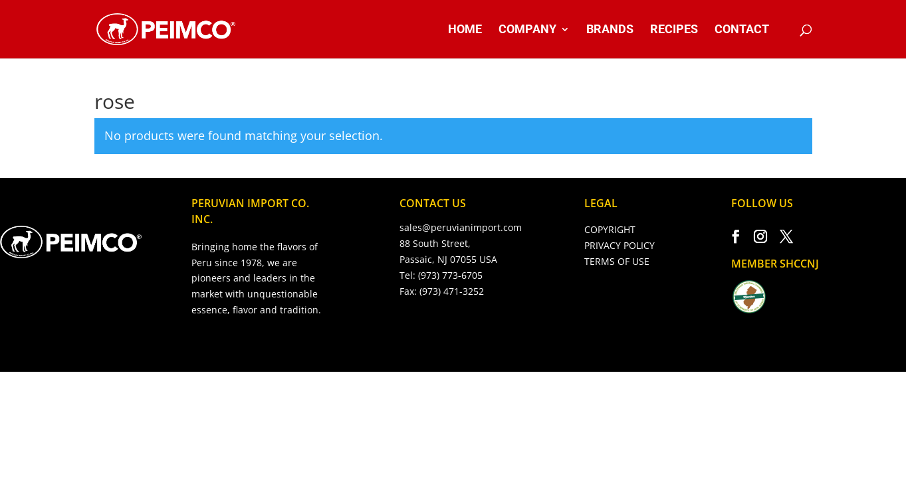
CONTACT (742, 30)
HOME (465, 30)
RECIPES (674, 30)
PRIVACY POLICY (619, 245)
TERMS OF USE (616, 261)
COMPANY (527, 30)
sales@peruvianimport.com (460, 227)
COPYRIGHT (609, 229)
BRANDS (609, 30)
